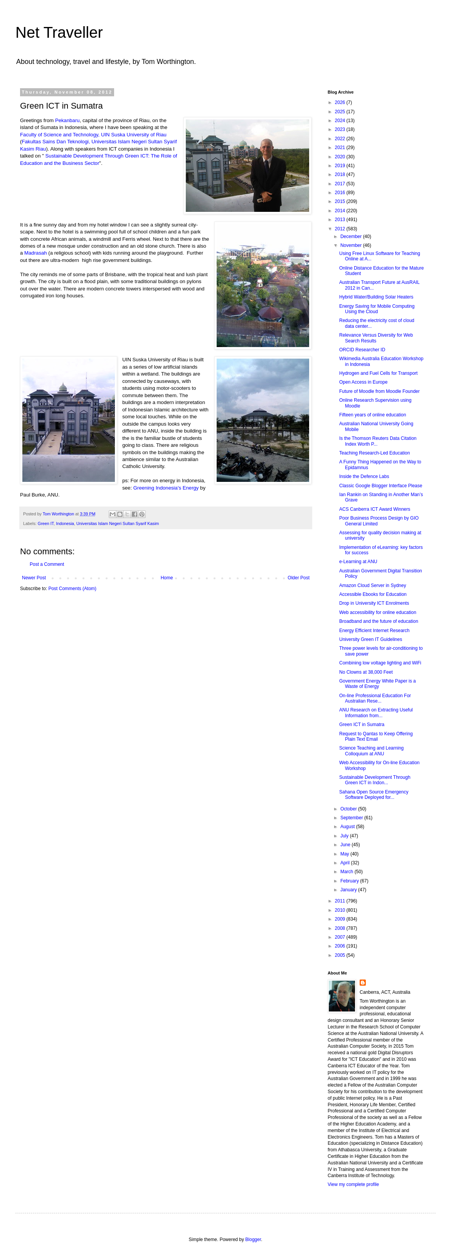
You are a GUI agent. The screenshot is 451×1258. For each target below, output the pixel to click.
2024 (341, 120)
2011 (341, 901)
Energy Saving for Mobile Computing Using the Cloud (376, 309)
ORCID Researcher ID (362, 349)
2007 (341, 937)
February (350, 881)
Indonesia (65, 523)
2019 (341, 165)
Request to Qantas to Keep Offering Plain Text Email (376, 736)
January (349, 889)
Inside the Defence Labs (364, 476)
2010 (341, 910)
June (346, 844)
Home (167, 577)
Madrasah (35, 253)
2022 (341, 138)
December (351, 236)
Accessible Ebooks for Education (373, 594)
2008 (341, 928)
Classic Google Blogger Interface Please (380, 485)
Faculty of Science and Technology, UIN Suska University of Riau (93, 135)
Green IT (46, 523)
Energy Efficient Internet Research (374, 630)
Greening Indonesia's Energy (166, 488)
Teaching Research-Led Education (374, 453)
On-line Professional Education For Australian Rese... (375, 698)
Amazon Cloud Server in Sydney (372, 585)
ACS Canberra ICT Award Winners (374, 509)
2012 (341, 228)
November (351, 245)
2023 (341, 129)
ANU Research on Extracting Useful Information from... (376, 712)
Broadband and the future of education (378, 621)
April (345, 863)
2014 (341, 210)
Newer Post (34, 577)
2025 (341, 111)
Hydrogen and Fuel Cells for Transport (378, 373)
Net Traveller (59, 32)
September (352, 817)
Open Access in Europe (363, 382)
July (345, 836)
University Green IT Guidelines (370, 639)
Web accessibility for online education (377, 612)
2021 (341, 147)
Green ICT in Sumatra (361, 724)
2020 (341, 156)
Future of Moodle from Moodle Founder (379, 391)
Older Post (299, 577)
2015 (341, 201)
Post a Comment (47, 564)
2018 (341, 174)
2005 (341, 955)
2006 (341, 946)
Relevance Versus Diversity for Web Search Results (376, 337)
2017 (341, 183)
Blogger (253, 1239)
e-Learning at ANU (358, 561)
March (347, 871)
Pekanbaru (67, 120)
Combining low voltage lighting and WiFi (380, 663)
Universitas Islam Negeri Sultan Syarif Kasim (117, 523)
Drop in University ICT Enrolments (374, 603)
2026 (341, 102)
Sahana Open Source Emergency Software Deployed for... (373, 794)
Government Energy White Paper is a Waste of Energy (377, 683)
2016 (341, 192)
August (348, 826)
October (349, 809)
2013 (341, 219)
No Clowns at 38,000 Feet (366, 672)
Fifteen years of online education (372, 415)
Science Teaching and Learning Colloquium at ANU (371, 750)
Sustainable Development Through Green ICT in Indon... (375, 780)
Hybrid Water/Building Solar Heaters (376, 297)
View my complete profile (353, 1184)
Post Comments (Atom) (72, 588)
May (345, 854)
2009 (341, 919)
